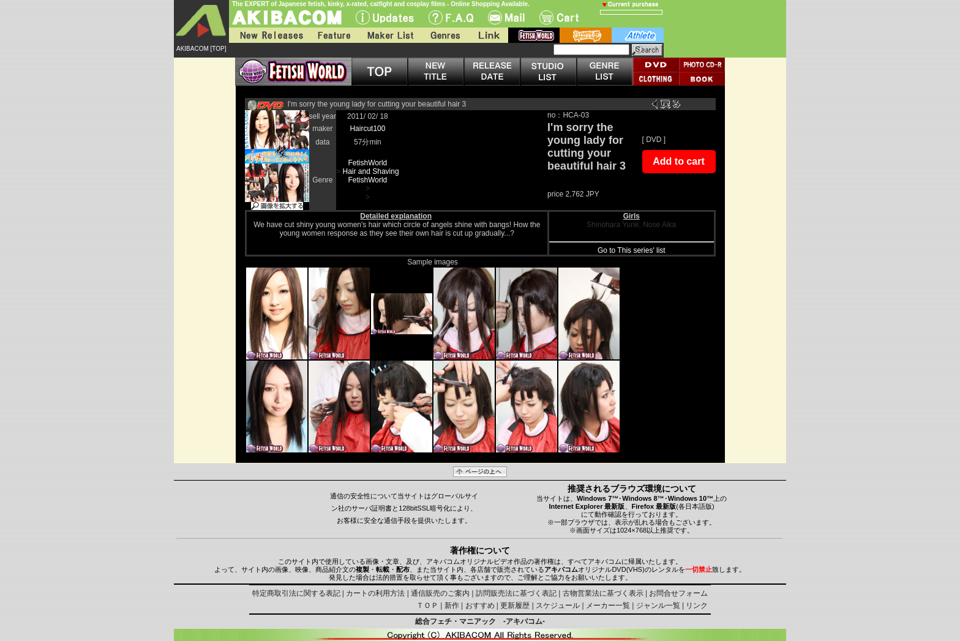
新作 (451, 605)
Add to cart (678, 161)
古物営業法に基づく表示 (603, 593)
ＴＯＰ (427, 605)
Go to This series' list (632, 250)
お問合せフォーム (678, 593)
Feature (334, 35)
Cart (559, 17)
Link (488, 35)
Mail (506, 17)
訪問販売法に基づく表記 (516, 593)
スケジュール (558, 605)
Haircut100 (367, 128)
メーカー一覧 (608, 605)
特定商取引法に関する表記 (296, 593)
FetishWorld (367, 163)
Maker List (390, 35)
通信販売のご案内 (440, 593)
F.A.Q (451, 17)
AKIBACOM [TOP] (201, 48)
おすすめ (480, 605)
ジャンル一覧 (658, 605)
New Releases (269, 35)
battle (586, 35)
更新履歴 (515, 605)
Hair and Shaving (371, 171)
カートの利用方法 (375, 593)
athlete (638, 35)
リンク (697, 605)
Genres (444, 35)
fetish (534, 35)
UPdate (384, 17)
